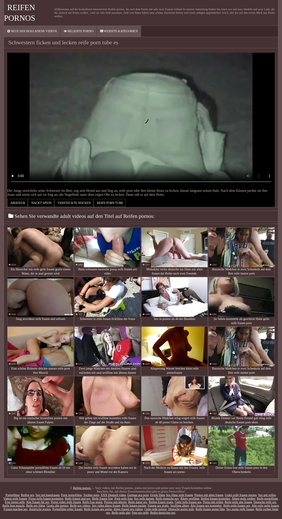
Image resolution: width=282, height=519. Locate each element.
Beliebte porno (78, 31)
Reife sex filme (35, 505)
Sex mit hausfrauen (47, 495)
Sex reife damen (144, 498)
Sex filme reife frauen (179, 495)
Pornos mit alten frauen (209, 495)
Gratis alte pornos (57, 505)
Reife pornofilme (267, 498)
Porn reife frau (124, 498)
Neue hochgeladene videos (32, 31)
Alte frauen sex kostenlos (206, 505)
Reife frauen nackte (134, 505)
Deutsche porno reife (181, 509)
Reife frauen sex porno (98, 509)
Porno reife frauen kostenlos (45, 498)
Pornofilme (12, 495)
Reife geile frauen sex (236, 505)
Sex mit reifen (267, 495)
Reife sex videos (80, 505)
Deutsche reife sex (265, 502)
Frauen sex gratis (158, 505)
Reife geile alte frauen (238, 502)
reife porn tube (109, 203)
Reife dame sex (137, 502)
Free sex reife (140, 512)
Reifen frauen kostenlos (215, 498)
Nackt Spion (40, 203)
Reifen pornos (82, 488)
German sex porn (137, 495)
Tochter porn (91, 495)
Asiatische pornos (40, 509)
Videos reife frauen (15, 498)
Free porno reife (15, 502)
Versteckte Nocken (74, 203)
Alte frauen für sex (37, 502)
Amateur (17, 203)
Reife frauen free (102, 498)
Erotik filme (157, 495)
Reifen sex (27, 495)
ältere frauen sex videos (128, 509)
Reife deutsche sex (167, 498)
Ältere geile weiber (243, 498)
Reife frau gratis (92, 502)
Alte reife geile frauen (265, 505)
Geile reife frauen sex (188, 502)
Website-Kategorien (119, 31)
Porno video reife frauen (66, 502)
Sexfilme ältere (179, 505)
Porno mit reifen (213, 502)
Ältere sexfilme (189, 498)
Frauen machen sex (16, 509)
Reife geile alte (120, 512)
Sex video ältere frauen (106, 505)
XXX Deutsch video (113, 495)
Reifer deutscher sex (162, 512)
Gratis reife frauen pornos (241, 495)
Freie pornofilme (71, 495)
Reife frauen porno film (210, 509)
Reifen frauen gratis (161, 502)
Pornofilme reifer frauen (67, 509)
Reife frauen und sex (77, 498)
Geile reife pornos (155, 509)
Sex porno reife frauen (240, 509)
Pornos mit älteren (115, 502)
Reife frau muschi (13, 505)
